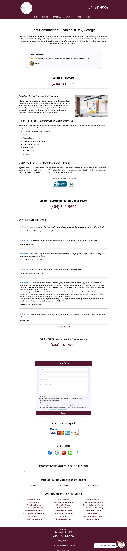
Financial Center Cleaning (63, 505)
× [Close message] (115, 544)
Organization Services (63, 513)
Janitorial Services (93, 494)
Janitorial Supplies (93, 513)
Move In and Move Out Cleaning (93, 511)
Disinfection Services (63, 499)
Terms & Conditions (62, 403)
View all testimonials (63, 321)
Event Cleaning (34, 497)
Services (46, 17)
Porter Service (93, 508)
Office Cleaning (63, 494)
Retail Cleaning (34, 511)
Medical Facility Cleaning (93, 505)
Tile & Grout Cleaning (34, 499)
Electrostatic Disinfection (33, 505)
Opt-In (42, 397)
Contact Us (89, 17)
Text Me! (42, 391)
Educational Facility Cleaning (93, 502)
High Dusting (63, 511)
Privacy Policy (53, 403)
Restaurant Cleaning (63, 502)
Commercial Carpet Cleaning (93, 497)
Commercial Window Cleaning (63, 497)
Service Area (56, 17)
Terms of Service (77, 547)
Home (35, 17)
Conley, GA (33, 480)
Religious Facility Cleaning (34, 502)
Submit (63, 407)
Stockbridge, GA (93, 480)
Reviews (68, 17)
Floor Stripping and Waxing (63, 508)
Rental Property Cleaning (33, 513)
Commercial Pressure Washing (93, 499)
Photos (78, 17)
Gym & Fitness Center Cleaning (33, 508)
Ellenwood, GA (63, 480)
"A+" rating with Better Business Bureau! (63, 173)
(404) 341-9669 (97, 7)
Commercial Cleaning (34, 494)
